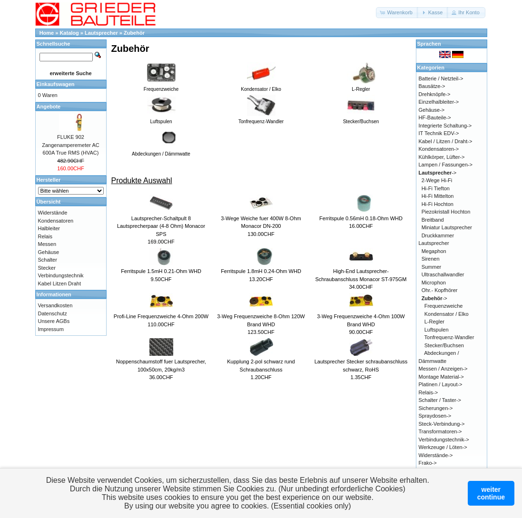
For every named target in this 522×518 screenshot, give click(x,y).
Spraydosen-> (435, 416)
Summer (432, 267)
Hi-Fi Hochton (437, 204)
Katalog (69, 33)
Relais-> (428, 392)
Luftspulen (436, 329)
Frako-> (428, 463)
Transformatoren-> (440, 431)
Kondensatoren (56, 221)
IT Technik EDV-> (439, 133)
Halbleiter (49, 228)
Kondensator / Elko (446, 314)
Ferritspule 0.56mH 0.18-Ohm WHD (361, 218)
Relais (45, 236)
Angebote (49, 106)
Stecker (47, 268)
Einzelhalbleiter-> (439, 102)
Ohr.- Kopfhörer (440, 290)
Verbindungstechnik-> (444, 439)
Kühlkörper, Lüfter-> (442, 157)
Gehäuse (48, 252)
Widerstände (53, 212)
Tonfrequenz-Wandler (449, 337)
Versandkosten (55, 305)
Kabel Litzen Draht (59, 283)
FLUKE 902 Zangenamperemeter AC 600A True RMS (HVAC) (70, 145)
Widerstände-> (436, 455)
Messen (47, 244)
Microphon (434, 282)
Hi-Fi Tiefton (436, 188)
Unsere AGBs (54, 321)
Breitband (433, 220)
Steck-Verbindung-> (442, 424)
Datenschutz (52, 313)
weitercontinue (491, 493)
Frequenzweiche (443, 306)
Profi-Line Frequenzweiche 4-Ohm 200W (161, 316)
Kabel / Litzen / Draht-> (446, 141)
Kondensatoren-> (439, 149)
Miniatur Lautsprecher (447, 227)
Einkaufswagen (56, 84)
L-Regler (434, 321)
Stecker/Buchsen (444, 345)
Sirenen (431, 259)
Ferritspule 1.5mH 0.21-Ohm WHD (161, 271)
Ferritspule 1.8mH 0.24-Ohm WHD (261, 271)
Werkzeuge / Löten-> (443, 447)
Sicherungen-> (436, 408)
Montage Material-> (441, 377)
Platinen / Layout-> (441, 384)
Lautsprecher (101, 33)
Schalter (47, 260)
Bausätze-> (432, 86)
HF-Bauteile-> (435, 117)
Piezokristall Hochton (446, 212)
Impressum (51, 329)
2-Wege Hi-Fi (437, 180)
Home (46, 33)
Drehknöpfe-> (435, 94)
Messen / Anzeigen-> (443, 368)
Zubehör (134, 33)
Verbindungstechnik (61, 275)
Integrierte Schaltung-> (445, 125)
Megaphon (434, 251)
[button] (397, 12)
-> (438, 173)
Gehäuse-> (432, 110)
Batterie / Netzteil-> (441, 78)
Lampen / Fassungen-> (446, 164)
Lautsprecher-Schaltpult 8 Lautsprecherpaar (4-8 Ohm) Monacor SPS (161, 226)
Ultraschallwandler (443, 274)
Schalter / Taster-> (440, 400)
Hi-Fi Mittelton (438, 196)
